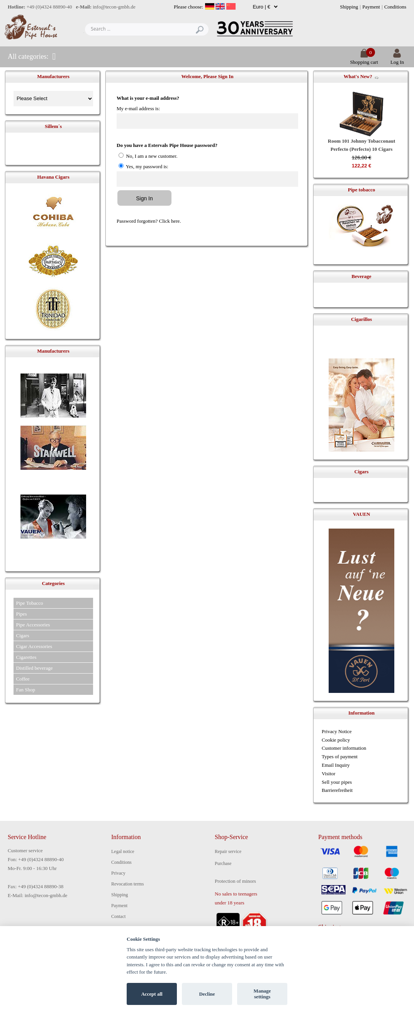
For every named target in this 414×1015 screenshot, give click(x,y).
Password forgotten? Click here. (149, 221)
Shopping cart (364, 59)
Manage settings (262, 994)
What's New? (358, 76)
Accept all (151, 994)
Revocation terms (127, 884)
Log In (397, 59)
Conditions (395, 7)
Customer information (344, 748)
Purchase (223, 863)
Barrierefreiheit (337, 790)
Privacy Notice (337, 731)
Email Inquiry (336, 765)
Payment (371, 7)
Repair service (228, 851)
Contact (118, 916)
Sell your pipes (337, 782)
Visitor (328, 773)
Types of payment (340, 756)
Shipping (349, 7)
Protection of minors (235, 881)
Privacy (118, 873)
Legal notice (122, 851)
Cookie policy (336, 740)
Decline (207, 994)
